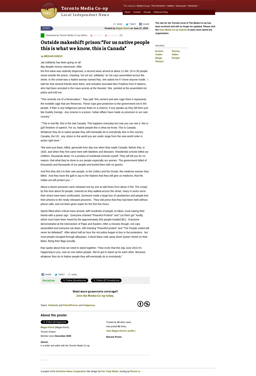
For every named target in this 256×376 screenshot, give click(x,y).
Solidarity (53, 305)
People (176, 58)
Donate (147, 12)
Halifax (170, 6)
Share (146, 24)
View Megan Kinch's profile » (121, 331)
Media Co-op (143, 6)
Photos (159, 61)
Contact (137, 12)
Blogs (158, 58)
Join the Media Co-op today (95, 296)
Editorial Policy (161, 12)
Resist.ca (135, 371)
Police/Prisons (70, 305)
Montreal (192, 6)
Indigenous (89, 305)
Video (175, 54)
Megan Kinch (123, 28)
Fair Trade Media (109, 371)
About (127, 12)
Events (159, 51)
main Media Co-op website (173, 30)
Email (120, 24)
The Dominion (158, 6)
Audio (158, 54)
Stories (176, 51)
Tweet (132, 24)
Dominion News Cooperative (71, 371)
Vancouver (181, 6)
